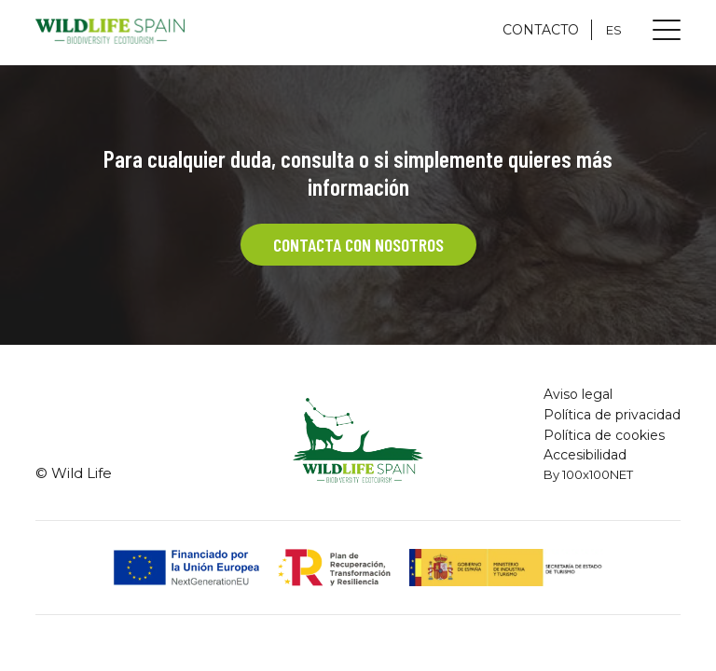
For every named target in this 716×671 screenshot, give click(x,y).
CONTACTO (541, 29)
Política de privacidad (612, 414)
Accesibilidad (585, 454)
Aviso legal (578, 394)
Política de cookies (604, 435)
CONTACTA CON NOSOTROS (358, 245)
